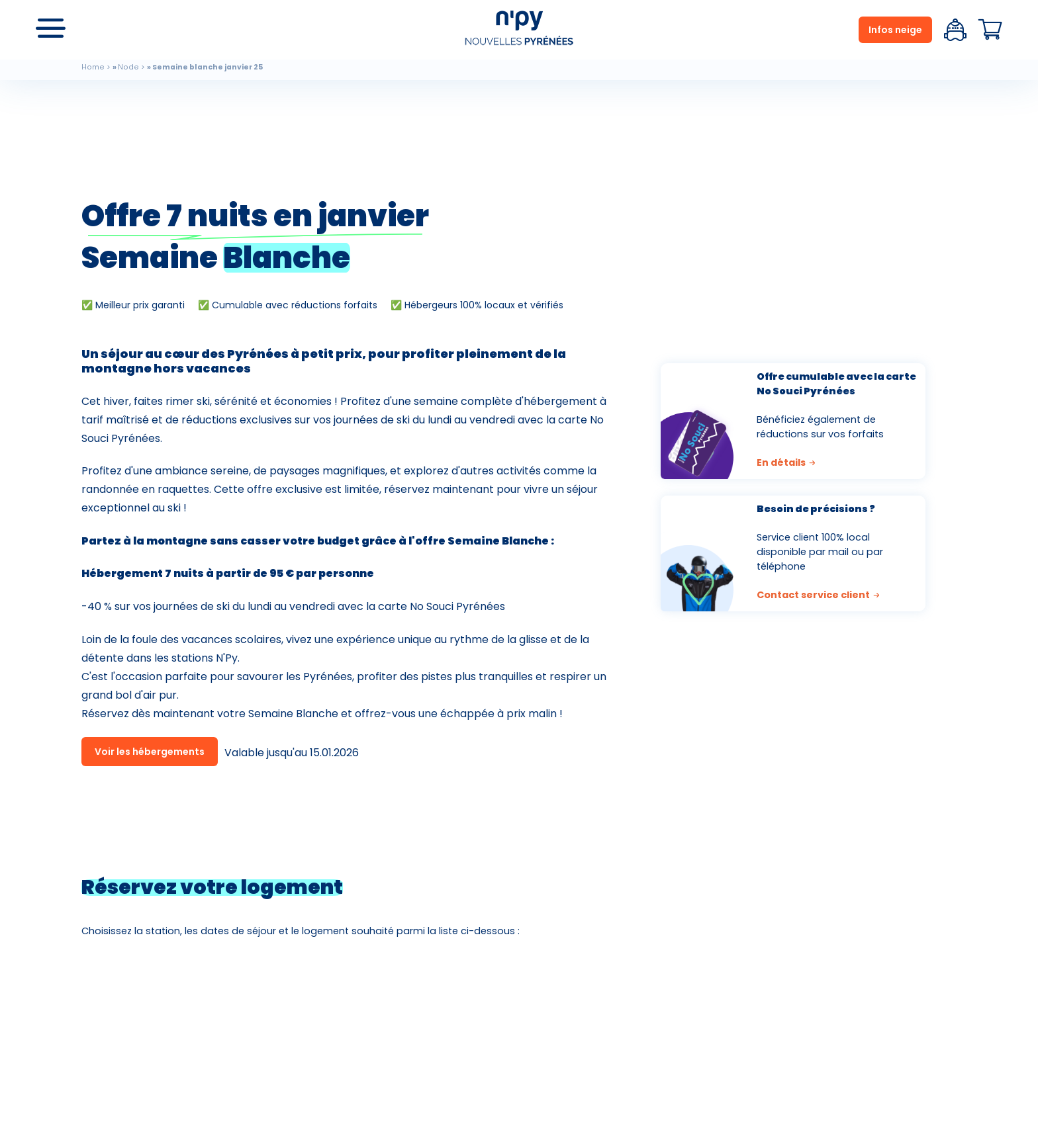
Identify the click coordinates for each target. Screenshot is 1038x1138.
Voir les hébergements (150, 751)
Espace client (955, 30)
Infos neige (895, 29)
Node (128, 67)
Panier (990, 29)
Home (93, 67)
